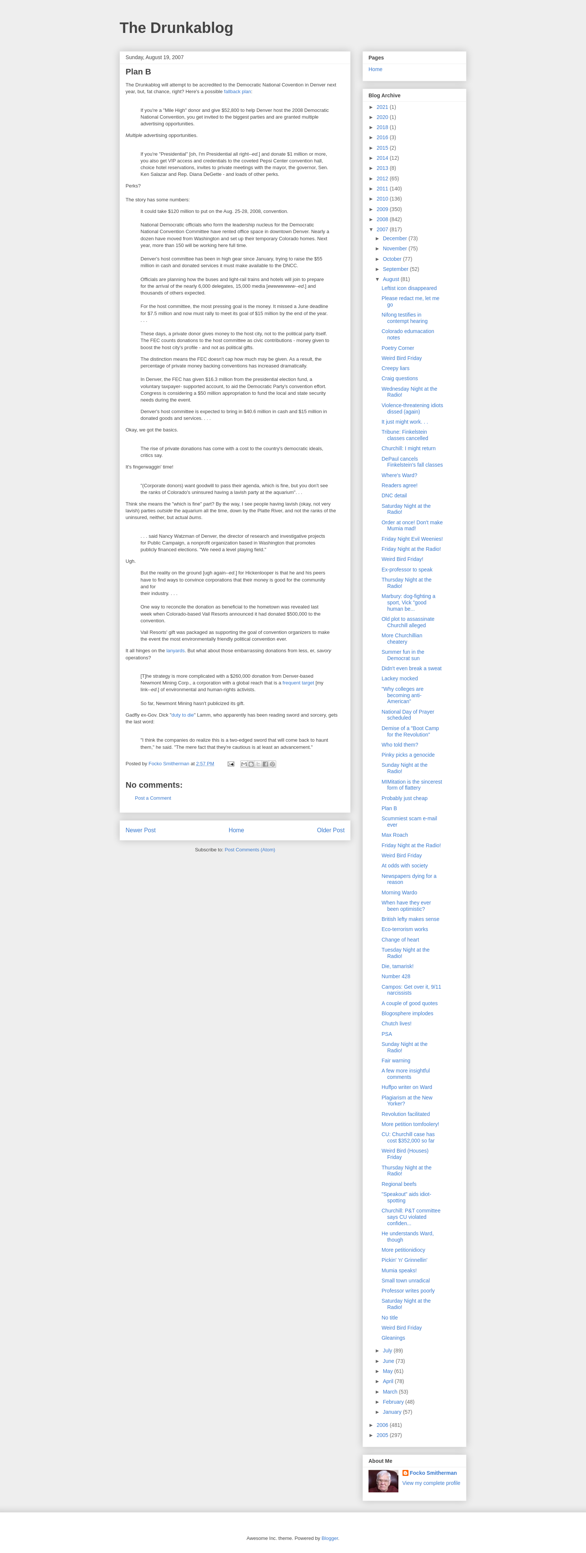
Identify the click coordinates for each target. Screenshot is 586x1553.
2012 (383, 178)
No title (390, 1318)
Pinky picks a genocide (408, 755)
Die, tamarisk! (398, 966)
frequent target (298, 683)
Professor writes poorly (408, 1291)
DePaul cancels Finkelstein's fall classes (412, 462)
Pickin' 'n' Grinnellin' (405, 1260)
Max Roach (395, 835)
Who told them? (400, 745)
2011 (383, 189)
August (391, 279)
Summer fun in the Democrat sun (403, 655)
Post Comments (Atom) (250, 849)
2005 (383, 1435)
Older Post (331, 830)
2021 (383, 107)
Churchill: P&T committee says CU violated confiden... (411, 1217)
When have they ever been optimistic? (406, 906)
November (395, 248)
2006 (383, 1425)
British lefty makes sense (411, 919)
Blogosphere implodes (408, 1013)
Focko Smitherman (433, 1473)
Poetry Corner (398, 348)
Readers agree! (400, 485)
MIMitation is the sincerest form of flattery (412, 785)
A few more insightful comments (406, 1074)
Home (236, 830)
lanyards (175, 650)
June (389, 1361)
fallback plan (237, 91)
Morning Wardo (399, 893)
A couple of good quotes (410, 1003)
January (393, 1412)
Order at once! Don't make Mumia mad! (412, 525)
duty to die (183, 715)
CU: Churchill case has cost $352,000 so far (408, 1137)
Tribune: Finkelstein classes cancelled (405, 435)
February (394, 1402)
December (395, 238)
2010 (383, 199)
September (396, 269)
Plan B (389, 808)
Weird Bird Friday (402, 358)
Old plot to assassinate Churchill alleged (408, 622)
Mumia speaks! (399, 1270)
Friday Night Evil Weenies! (412, 539)
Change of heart (400, 940)
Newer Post (141, 830)
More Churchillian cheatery (402, 638)
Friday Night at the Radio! (411, 549)
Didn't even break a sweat (412, 668)
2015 (383, 148)
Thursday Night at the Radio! (407, 1171)
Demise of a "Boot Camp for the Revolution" (410, 731)
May (388, 1371)
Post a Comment (153, 798)
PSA (387, 1034)
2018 (383, 127)
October (393, 259)
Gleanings (393, 1338)
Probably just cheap (405, 798)
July (388, 1351)
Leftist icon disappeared (409, 288)
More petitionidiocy (403, 1250)
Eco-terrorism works (405, 929)
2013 (383, 168)
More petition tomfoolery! (410, 1124)
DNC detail (394, 495)
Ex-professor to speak (407, 570)
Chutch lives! (396, 1023)
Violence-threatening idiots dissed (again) (412, 408)
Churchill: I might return (409, 448)
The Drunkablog (176, 27)
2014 (383, 158)
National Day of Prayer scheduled (408, 715)
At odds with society (405, 866)
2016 (383, 137)
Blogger (329, 1538)
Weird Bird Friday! (402, 559)
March (391, 1392)
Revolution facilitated (406, 1114)
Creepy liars (396, 368)
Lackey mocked (400, 678)
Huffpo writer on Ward (407, 1087)
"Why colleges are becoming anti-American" (402, 695)
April (389, 1381)
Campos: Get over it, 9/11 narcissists (411, 990)
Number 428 (396, 976)
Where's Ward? (399, 475)
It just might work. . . (405, 422)
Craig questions (400, 378)
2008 (383, 219)
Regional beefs (399, 1184)
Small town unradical (406, 1281)
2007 (383, 229)
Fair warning (396, 1061)
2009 (383, 209)
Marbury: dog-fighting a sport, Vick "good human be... (408, 602)
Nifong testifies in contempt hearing (405, 318)
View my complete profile (431, 1483)
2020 (383, 117)
